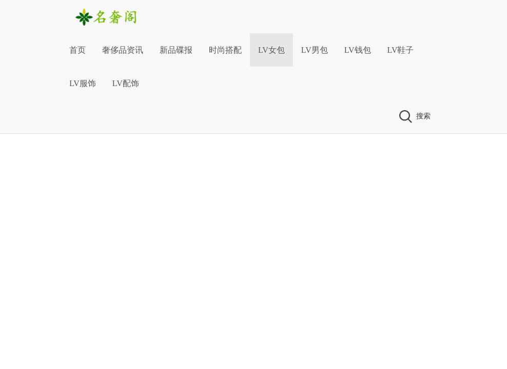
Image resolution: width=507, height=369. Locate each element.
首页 (77, 50)
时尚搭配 (225, 50)
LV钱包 (357, 50)
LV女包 (271, 50)
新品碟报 (176, 50)
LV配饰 (125, 83)
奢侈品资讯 (122, 50)
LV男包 (314, 50)
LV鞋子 (400, 50)
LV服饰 (82, 83)
